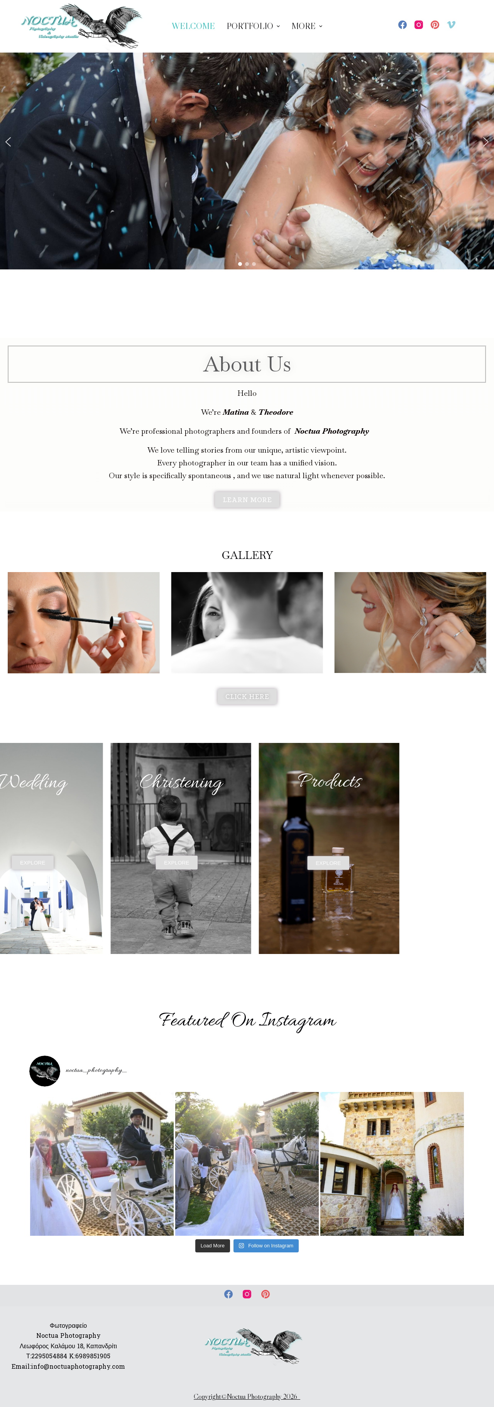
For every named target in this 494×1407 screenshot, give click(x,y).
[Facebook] (402, 24)
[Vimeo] (451, 24)
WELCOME (193, 26)
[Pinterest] (435, 24)
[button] (8, 142)
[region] (247, 141)
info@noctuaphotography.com (78, 1366)
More (307, 26)
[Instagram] (418, 24)
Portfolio (254, 26)
